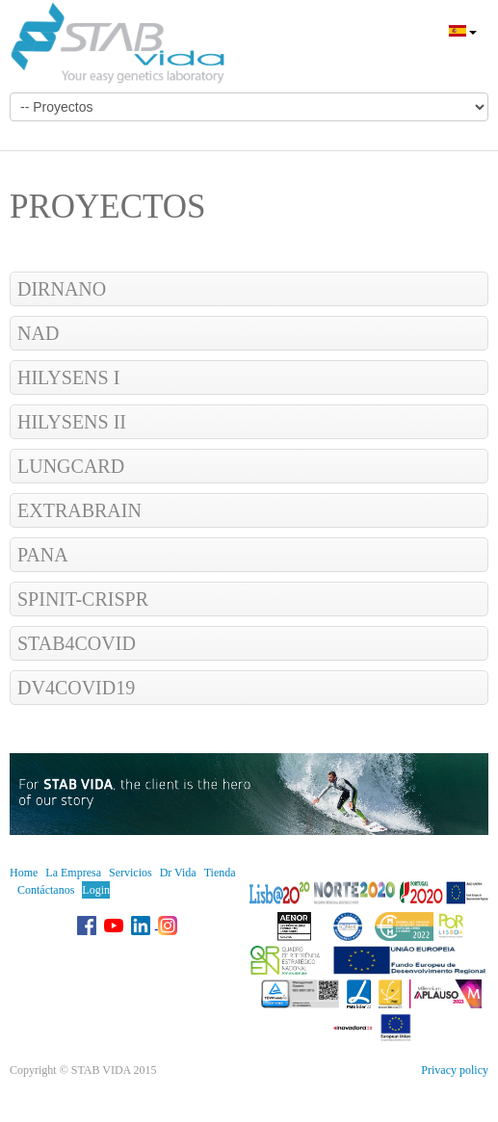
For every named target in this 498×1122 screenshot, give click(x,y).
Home (24, 872)
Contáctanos (45, 890)
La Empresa (73, 872)
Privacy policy (454, 1070)
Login (96, 890)
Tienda (220, 872)
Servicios (130, 872)
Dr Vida (178, 872)
